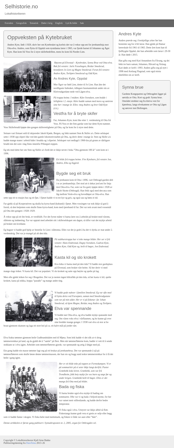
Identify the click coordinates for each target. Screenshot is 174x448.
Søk (82, 23)
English (59, 23)
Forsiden (9, 23)
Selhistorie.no (21, 9)
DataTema (31, 443)
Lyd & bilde (71, 23)
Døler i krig (46, 23)
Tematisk (34, 23)
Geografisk (21, 23)
